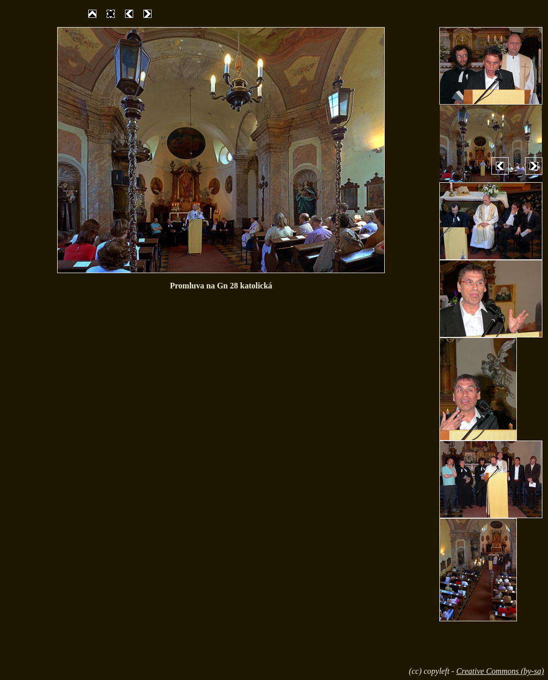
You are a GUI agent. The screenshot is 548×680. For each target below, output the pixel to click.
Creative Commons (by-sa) (500, 671)
